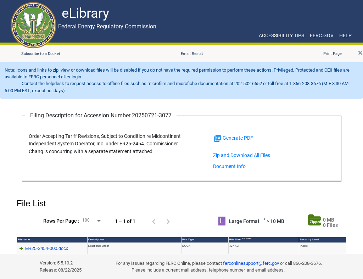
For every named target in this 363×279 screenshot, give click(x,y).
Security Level (309, 239)
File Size (240, 239)
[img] (217, 138)
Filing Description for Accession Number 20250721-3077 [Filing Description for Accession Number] (101, 115)
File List (31, 203)
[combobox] (92, 221)
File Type (188, 239)
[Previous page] (154, 221)
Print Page (332, 53)
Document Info (229, 166)
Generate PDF (233, 138)
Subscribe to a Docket (40, 53)
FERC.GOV (322, 35)
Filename (24, 239)
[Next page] (168, 221)
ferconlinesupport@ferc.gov (251, 263)
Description (96, 239)
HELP (345, 35)
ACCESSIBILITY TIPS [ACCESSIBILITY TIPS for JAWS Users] (281, 35)
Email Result (192, 53)
